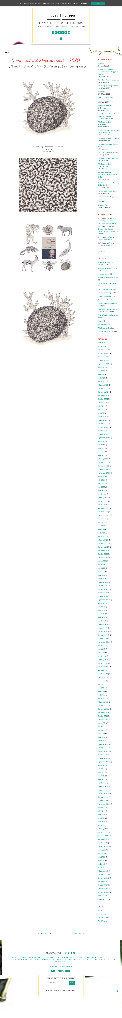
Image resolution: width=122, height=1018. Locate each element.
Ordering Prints (31, 959)
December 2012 (103, 878)
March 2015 (102, 783)
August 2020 (102, 561)
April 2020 (101, 575)
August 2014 (102, 808)
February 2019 (103, 624)
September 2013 (104, 846)
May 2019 (101, 614)
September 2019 (104, 600)
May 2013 (101, 860)
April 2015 (101, 779)
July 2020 (101, 564)
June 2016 (101, 730)
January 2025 (102, 388)
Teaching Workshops (78, 959)
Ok (98, 3)
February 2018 (103, 660)
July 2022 (101, 480)
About (14, 957)
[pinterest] (65, 32)
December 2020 (103, 547)
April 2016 (101, 737)
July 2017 (101, 684)
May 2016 (101, 734)
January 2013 (102, 874)
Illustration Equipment (105, 289)
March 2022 (102, 494)
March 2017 (102, 698)
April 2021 (101, 533)
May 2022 (101, 487)
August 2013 (102, 850)
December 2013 (103, 836)
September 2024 (104, 402)
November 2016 (103, 712)
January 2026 (102, 350)
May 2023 (101, 452)
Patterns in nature (104, 300)
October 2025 (103, 360)
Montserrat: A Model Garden (108, 191)
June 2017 (101, 688)
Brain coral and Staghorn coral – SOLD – (48, 60)
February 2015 (103, 786)
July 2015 (101, 769)
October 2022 (103, 469)
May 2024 (101, 413)
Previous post (44, 934)
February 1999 (103, 899)
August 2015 (102, 765)
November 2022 (103, 466)
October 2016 (103, 716)
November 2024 (103, 395)
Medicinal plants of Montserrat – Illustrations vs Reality (107, 174)
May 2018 (101, 653)
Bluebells (101, 63)
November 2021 (103, 508)
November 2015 (103, 755)
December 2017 (103, 667)
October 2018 (103, 639)
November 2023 (103, 431)
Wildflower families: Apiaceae (108, 158)
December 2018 (103, 631)
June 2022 (101, 484)
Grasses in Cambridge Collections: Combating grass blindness (108, 71)
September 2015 (104, 762)
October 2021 (103, 512)
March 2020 (102, 579)
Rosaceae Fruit (103, 205)
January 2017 (102, 705)
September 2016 (104, 719)
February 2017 (103, 702)
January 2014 (102, 832)
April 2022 (101, 491)
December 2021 (103, 505)
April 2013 (101, 864)
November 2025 (103, 357)
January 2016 (102, 748)
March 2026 (102, 346)
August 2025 (102, 367)
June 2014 (101, 815)
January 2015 (102, 790)
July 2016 (101, 727)
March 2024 (102, 417)
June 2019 (101, 610)
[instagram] (69, 32)
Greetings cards (14, 959)
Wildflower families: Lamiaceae (108, 138)
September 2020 (104, 557)
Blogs (60, 957)
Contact (99, 957)
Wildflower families (104, 328)
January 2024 (102, 424)
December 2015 (103, 751)
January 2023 (102, 462)
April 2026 (101, 343)
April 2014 (101, 822)
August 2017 (102, 681)
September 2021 (104, 515)
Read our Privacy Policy (80, 3)
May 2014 (101, 818)
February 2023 (103, 459)
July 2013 (101, 853)
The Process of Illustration (53, 959)
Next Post (79, 934)
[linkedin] (59, 32)
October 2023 (103, 434)
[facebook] (53, 32)
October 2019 (103, 596)
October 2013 (103, 843)
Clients (108, 957)
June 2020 (101, 568)
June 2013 (101, 857)
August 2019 (102, 603)
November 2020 (103, 550)
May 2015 (101, 776)
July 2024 (101, 406)
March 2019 (102, 621)
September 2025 (104, 364)
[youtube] (56, 32)
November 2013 (103, 839)
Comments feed (103, 917)
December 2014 (103, 793)
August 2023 (102, 441)
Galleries (22, 957)
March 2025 (102, 381)
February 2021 (103, 540)
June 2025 (101, 371)
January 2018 (102, 663)
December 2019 (103, 589)
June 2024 (101, 409)
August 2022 (102, 476)
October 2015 (103, 758)
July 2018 (101, 646)
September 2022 (104, 473)
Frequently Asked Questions (102, 959)
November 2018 (103, 635)
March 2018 (102, 656)
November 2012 (103, 881)
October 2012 (103, 885)
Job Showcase (49, 957)
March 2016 (102, 741)
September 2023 (104, 438)
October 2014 (103, 801)
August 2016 (102, 723)
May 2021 (101, 529)
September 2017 (104, 677)
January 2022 (102, 501)
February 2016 (103, 744)
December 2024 (103, 392)
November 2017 (103, 670)
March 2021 (102, 536)
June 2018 (101, 649)
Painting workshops (104, 296)
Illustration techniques (105, 293)
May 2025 (101, 374)
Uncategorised (103, 324)
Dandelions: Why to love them (108, 80)
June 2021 (101, 526)
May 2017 (101, 691)
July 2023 (101, 445)
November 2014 (103, 797)
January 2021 (102, 543)
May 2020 (101, 572)
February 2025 (103, 385)
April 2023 (101, 455)
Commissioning (35, 957)
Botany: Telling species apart (108, 278)
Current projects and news (107, 283)
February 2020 (103, 582)
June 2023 (101, 448)
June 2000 (101, 896)
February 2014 (103, 829)
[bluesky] (62, 32)
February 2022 (103, 498)
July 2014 (101, 811)
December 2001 (103, 892)
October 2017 (103, 674)
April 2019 (101, 617)
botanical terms (103, 274)
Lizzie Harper (61, 16)
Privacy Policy (61, 961)
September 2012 (104, 889)
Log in (100, 910)
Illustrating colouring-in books (108, 86)
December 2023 (103, 427)
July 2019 (101, 607)
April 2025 (101, 378)
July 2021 (101, 522)
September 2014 (104, 804)
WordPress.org (103, 921)
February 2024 (103, 420)
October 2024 (103, 399)
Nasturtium (101, 92)
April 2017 (101, 695)
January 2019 (102, 628)
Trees (100, 321)
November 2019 (103, 593)
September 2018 (104, 642)
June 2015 (101, 772)
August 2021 (102, 519)
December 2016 (103, 709)
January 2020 (102, 586)
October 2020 (103, 554)
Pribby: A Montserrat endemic (108, 152)
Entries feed (102, 914)
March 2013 (102, 867)
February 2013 (103, 871)
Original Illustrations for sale (79, 957)
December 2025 (103, 353)
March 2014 (102, 825)
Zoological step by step (106, 331)
